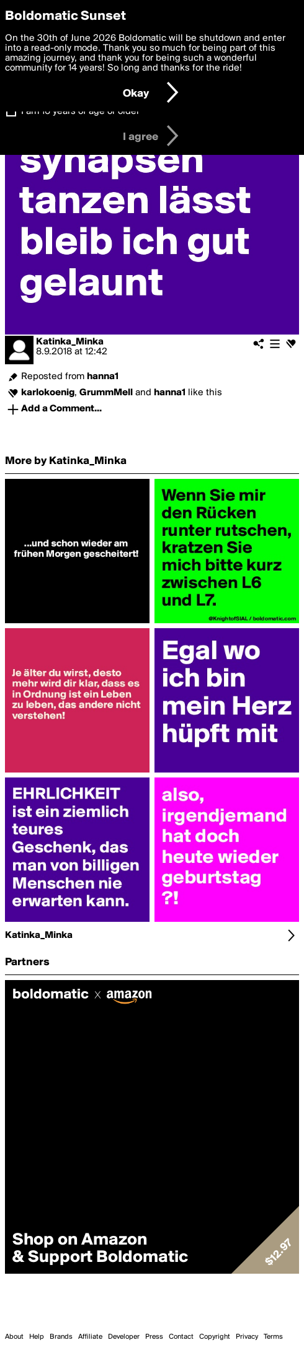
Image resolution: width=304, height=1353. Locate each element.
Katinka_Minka (70, 342)
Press (154, 1337)
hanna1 (102, 377)
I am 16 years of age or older (80, 111)
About (14, 1337)
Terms (273, 1337)
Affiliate (90, 1337)
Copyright (214, 1337)
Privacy (247, 1337)
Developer (124, 1337)
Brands (61, 1337)
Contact (181, 1337)
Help (36, 1337)
